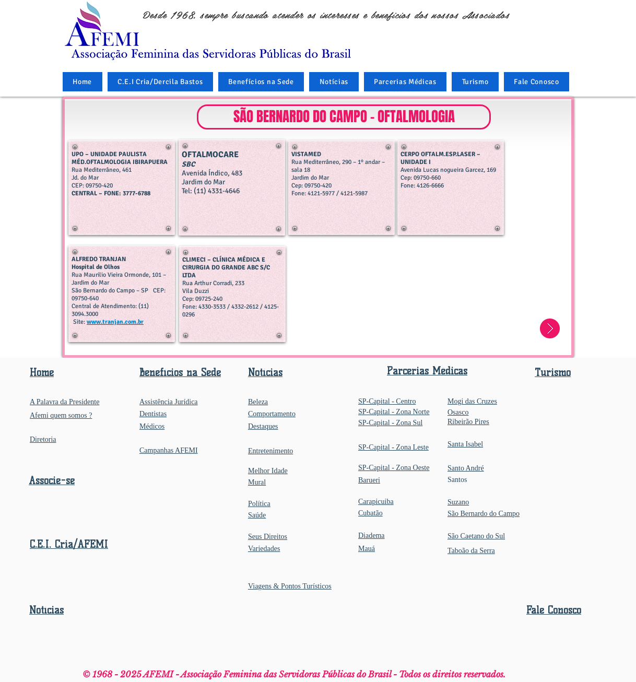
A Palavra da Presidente (64, 402)
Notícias (46, 610)
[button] (261, 82)
